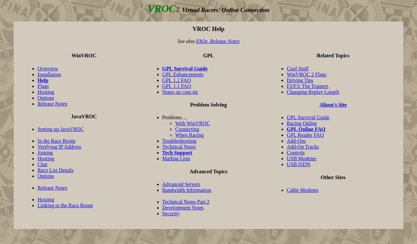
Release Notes (52, 104)
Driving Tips (300, 80)
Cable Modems (302, 190)
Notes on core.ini (180, 92)
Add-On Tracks (303, 147)
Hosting (45, 92)
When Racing (189, 135)
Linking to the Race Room (65, 205)
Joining (45, 152)
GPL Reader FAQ (305, 135)
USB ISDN (298, 164)
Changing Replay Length (313, 92)
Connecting (187, 129)
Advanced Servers (181, 184)
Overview (47, 68)
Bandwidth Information (186, 190)
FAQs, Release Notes (217, 41)
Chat (42, 164)
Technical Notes (179, 147)
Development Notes (183, 207)
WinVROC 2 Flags (306, 74)
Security (171, 213)
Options (45, 98)
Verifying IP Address (59, 147)
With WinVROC (192, 123)
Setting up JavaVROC (60, 129)
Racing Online (302, 123)
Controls (296, 152)
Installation (49, 74)
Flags (43, 86)
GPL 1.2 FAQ (176, 80)
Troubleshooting (179, 141)
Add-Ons (296, 141)
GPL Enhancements (183, 74)
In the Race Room (56, 141)
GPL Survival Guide (308, 117)
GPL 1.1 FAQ (176, 86)
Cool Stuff (298, 68)
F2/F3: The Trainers (307, 86)
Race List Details (55, 170)
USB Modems (301, 158)
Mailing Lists (176, 158)
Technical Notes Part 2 (185, 202)
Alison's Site (333, 105)
